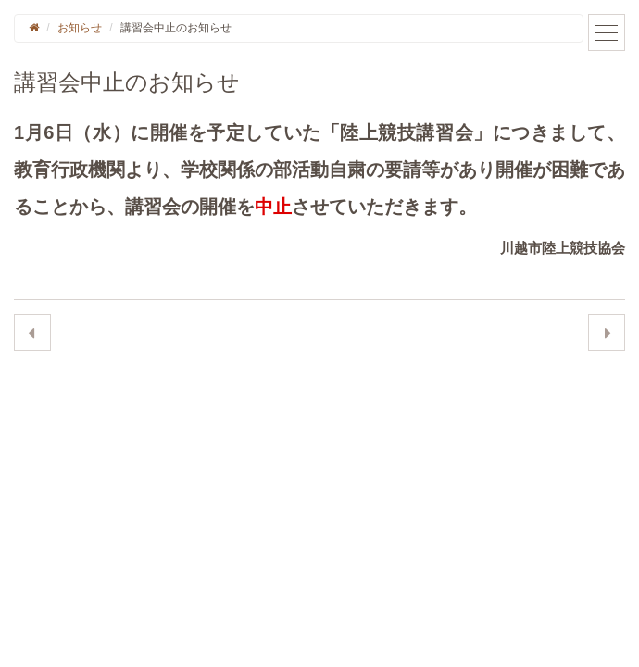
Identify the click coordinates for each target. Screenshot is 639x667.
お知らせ (79, 27)
